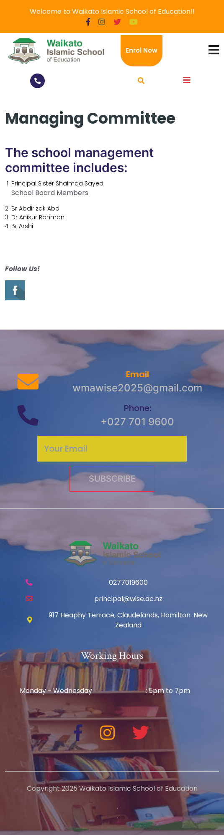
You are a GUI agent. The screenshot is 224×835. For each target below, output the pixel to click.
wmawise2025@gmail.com (137, 388)
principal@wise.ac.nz (128, 599)
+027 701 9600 (137, 422)
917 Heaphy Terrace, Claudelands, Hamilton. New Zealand (128, 620)
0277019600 (128, 582)
